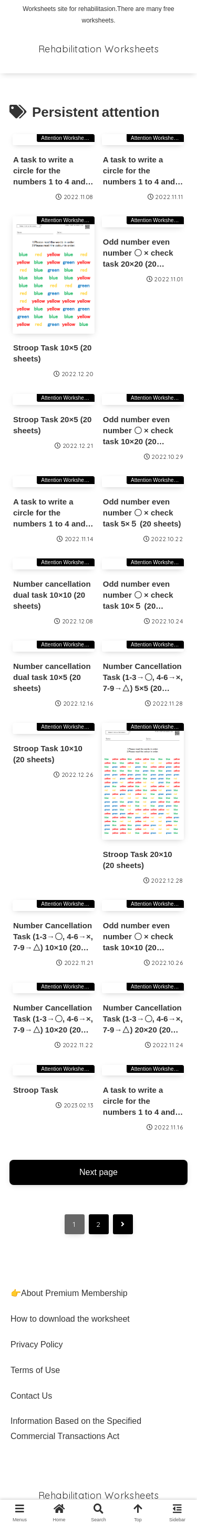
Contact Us (31, 1395)
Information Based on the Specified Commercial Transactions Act (76, 1429)
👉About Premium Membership (69, 1293)
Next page (98, 1172)
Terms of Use (35, 1370)
